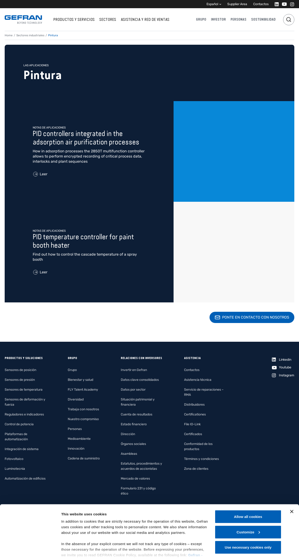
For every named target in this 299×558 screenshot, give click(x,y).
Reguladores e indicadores (24, 414)
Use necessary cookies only (248, 523)
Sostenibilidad (263, 19)
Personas (238, 19)
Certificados (193, 434)
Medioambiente (79, 439)
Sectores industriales (30, 35)
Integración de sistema (22, 449)
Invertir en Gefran (134, 370)
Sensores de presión (20, 380)
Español (212, 4)
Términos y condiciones (201, 459)
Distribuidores (194, 405)
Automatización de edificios (25, 479)
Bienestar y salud (80, 380)
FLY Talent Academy (83, 390)
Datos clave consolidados (140, 380)
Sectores (107, 19)
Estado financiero (134, 424)
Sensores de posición (20, 370)
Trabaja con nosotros (83, 409)
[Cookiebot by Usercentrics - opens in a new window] (30, 548)
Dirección (128, 434)
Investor (218, 19)
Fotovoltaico (14, 459)
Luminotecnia (15, 469)
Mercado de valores (135, 479)
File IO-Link (192, 424)
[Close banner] (291, 487)
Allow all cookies (248, 492)
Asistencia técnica (197, 380)
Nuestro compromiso (83, 419)
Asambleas (129, 454)
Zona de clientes (196, 469)
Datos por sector (133, 390)
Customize (248, 508)
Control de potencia (19, 424)
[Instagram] (290, 4)
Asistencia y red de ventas (145, 19)
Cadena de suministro (84, 458)
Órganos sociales (133, 444)
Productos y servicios (74, 19)
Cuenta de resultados (136, 414)
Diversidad (76, 399)
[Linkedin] (275, 4)
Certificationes (195, 414)
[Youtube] (283, 4)
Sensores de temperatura (24, 390)
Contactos (261, 4)
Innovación (76, 449)
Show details (72, 549)
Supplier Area (237, 4)
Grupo (201, 19)
